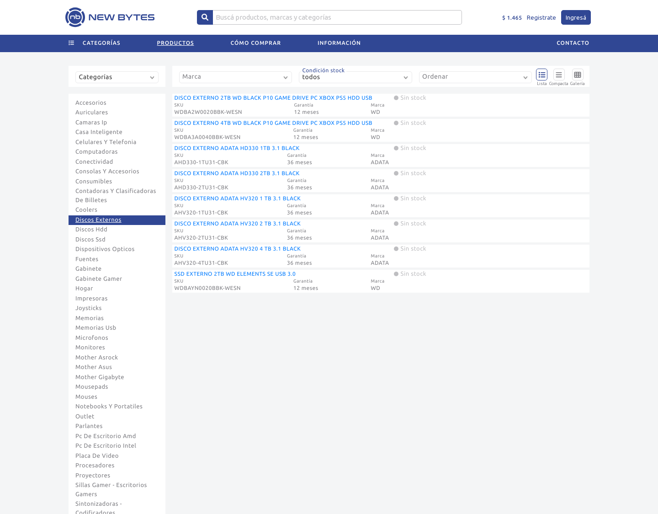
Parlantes (89, 426)
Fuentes (87, 259)
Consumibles (93, 181)
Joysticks (88, 308)
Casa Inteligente (98, 132)
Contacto (573, 43)
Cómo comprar (256, 43)
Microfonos (91, 338)
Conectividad (94, 162)
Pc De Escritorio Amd (105, 436)
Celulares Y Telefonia (106, 142)
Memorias (89, 318)
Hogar (84, 288)
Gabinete (88, 269)
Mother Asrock (96, 357)
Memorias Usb (96, 328)
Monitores (90, 347)
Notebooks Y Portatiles (109, 406)
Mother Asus (93, 367)
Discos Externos (98, 220)
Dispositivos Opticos (105, 249)
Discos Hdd (91, 229)
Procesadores (95, 465)
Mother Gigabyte (99, 377)
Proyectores (92, 475)
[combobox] (119, 80)
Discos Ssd (90, 239)
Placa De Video (97, 456)
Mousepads (91, 387)
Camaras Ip (91, 122)
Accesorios (90, 103)
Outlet (85, 416)
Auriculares (91, 112)
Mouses (86, 397)
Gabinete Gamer (98, 279)
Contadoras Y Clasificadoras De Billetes (115, 195)
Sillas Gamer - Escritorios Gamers (111, 490)
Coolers (86, 210)
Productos (175, 43)
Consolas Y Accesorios (107, 171)
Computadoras (96, 152)
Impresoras (91, 298)
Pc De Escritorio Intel (105, 446)
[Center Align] (205, 17)
